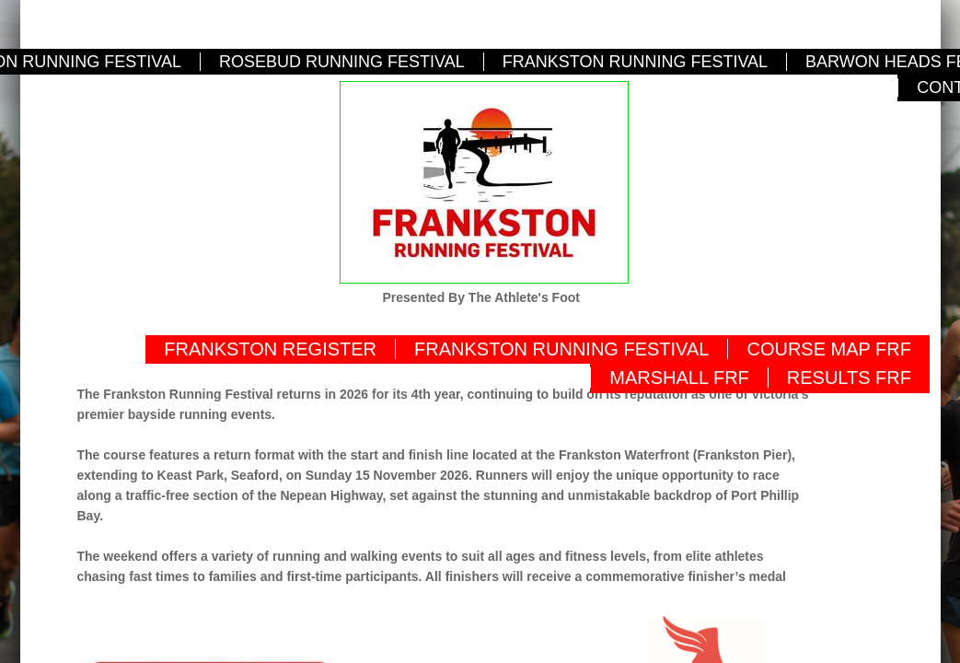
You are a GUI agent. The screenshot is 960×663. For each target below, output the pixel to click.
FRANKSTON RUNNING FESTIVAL (635, 61)
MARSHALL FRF (679, 377)
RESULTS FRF (849, 377)
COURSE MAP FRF (828, 349)
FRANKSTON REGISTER (270, 349)
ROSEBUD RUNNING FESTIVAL (342, 61)
